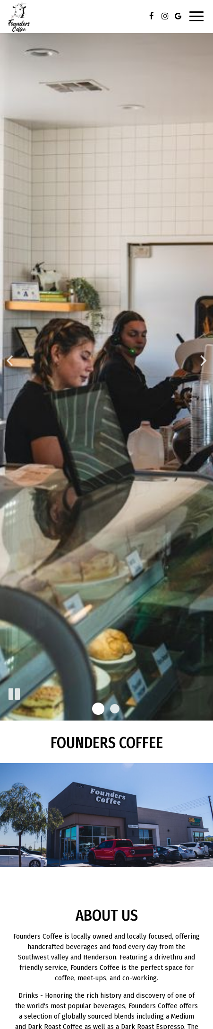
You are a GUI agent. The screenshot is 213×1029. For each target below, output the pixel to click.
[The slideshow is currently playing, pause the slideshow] (14, 694)
